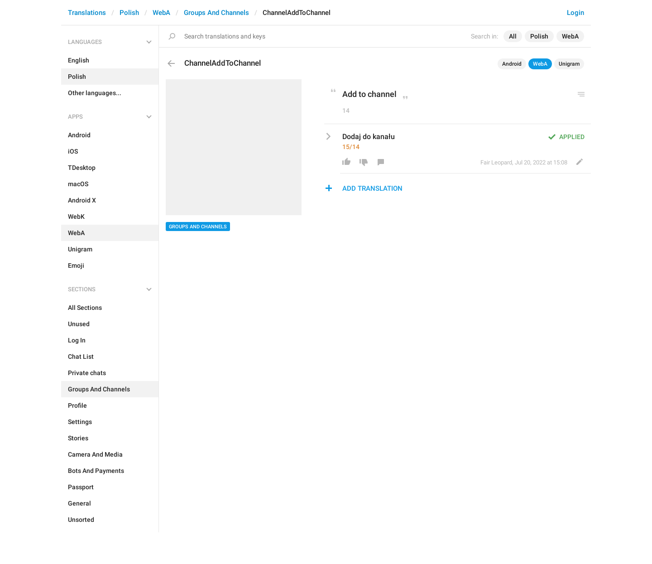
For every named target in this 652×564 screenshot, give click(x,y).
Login (575, 13)
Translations (87, 13)
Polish (129, 13)
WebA (161, 13)
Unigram (569, 64)
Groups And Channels (216, 13)
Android (512, 64)
